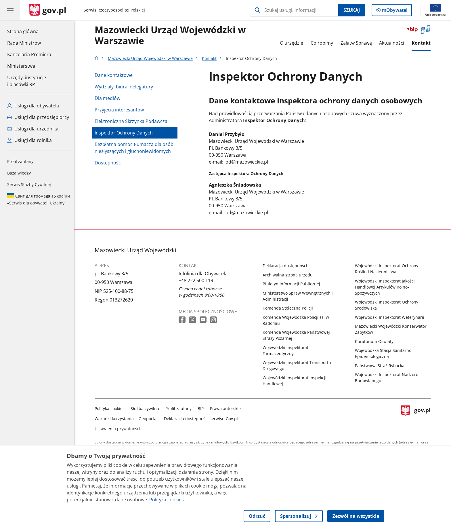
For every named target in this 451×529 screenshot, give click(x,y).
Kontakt (422, 43)
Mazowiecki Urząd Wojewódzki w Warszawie (171, 35)
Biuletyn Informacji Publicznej (293, 284)
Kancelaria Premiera (29, 54)
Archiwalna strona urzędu (289, 275)
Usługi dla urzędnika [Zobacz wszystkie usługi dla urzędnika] (32, 129)
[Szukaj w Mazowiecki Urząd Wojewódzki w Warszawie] (294, 10)
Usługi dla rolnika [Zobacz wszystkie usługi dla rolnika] (29, 140)
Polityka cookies (111, 408)
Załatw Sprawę (357, 43)
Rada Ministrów (24, 43)
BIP (202, 408)
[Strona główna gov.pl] (47, 10)
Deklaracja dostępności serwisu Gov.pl (202, 418)
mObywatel (394, 11)
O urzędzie (293, 43)
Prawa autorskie (226, 408)
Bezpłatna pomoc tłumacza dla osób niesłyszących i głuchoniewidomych (135, 147)
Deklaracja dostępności (286, 265)
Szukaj (351, 10)
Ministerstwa (21, 66)
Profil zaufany (20, 161)
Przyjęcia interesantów (120, 110)
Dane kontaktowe (115, 75)
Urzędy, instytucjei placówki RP (26, 81)
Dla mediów (109, 98)
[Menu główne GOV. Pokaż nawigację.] (10, 10)
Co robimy (323, 43)
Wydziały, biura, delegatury (125, 87)
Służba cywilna (146, 408)
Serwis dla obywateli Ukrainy (38, 199)
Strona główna (29, 31)
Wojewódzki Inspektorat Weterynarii (391, 317)
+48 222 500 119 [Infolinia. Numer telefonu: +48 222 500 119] (197, 280)
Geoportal (149, 418)
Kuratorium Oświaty (375, 341)
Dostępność (109, 163)
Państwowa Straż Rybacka (381, 365)
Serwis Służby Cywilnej (29, 184)
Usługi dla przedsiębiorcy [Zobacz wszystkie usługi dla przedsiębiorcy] (38, 117)
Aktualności (393, 43)
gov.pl (417, 417)
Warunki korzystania (115, 418)
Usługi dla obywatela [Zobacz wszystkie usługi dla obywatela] (33, 106)
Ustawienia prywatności (119, 428)
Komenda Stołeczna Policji (289, 308)
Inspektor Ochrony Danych (125, 133)
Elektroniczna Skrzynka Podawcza (132, 121)
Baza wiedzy (19, 173)
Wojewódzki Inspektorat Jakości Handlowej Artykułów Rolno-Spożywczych (386, 287)
